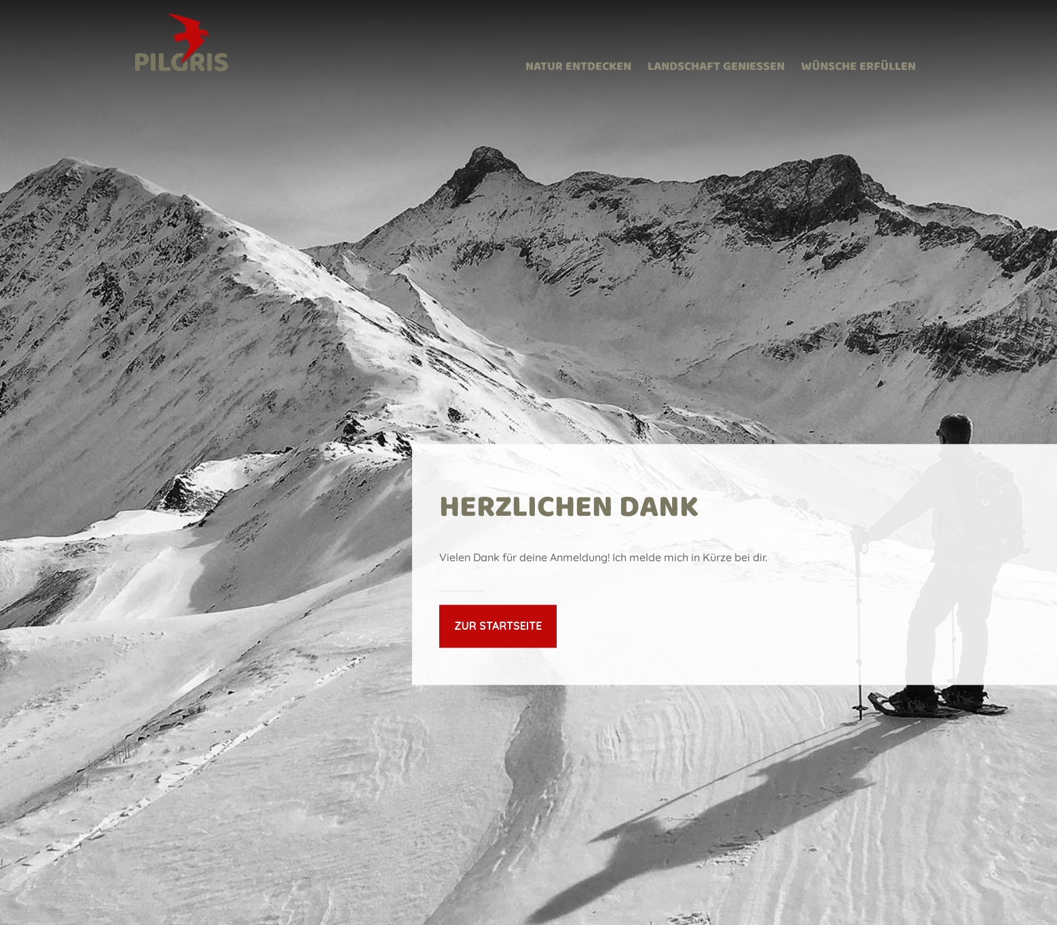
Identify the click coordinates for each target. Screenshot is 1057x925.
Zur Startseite (498, 626)
